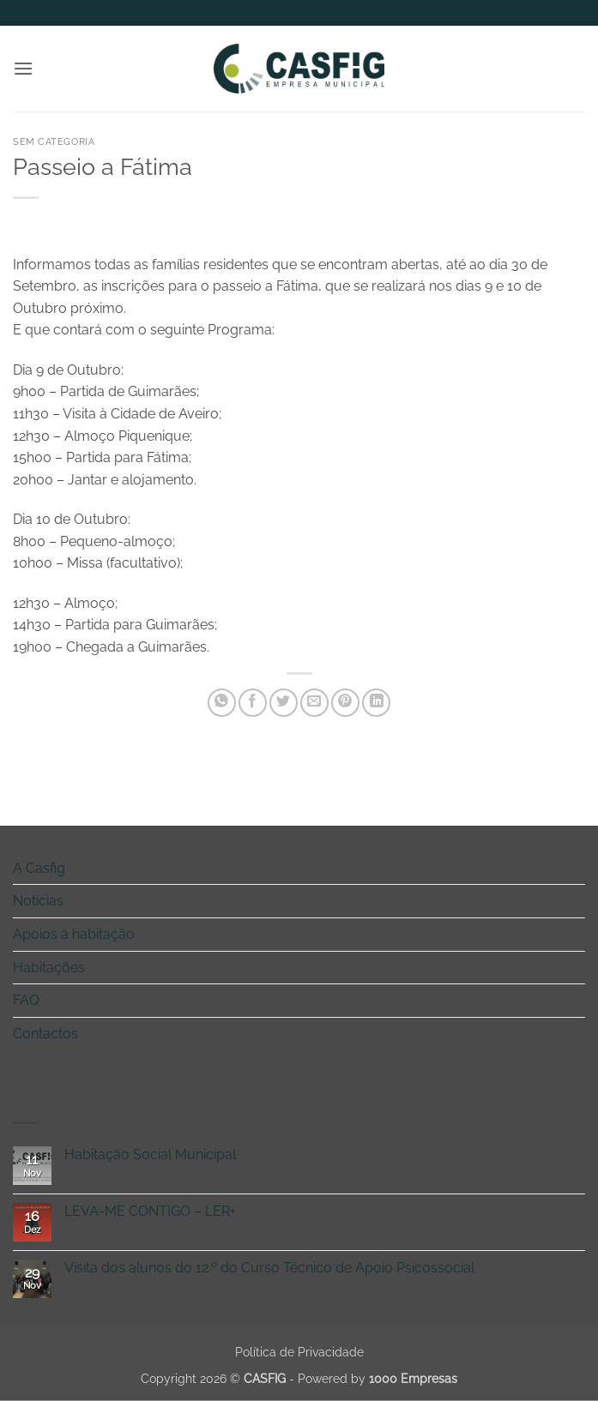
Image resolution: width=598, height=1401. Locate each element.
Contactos (45, 1033)
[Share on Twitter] (283, 702)
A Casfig (39, 868)
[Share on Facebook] (253, 702)
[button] (23, 68)
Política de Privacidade (299, 1351)
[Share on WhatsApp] (222, 702)
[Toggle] (575, 867)
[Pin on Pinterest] (345, 702)
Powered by (377, 1378)
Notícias (38, 901)
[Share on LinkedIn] (376, 702)
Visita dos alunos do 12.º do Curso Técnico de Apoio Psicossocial (269, 1268)
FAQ (26, 1000)
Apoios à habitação (74, 934)
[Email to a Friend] (314, 702)
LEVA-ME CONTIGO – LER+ (150, 1211)
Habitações (49, 967)
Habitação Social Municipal (150, 1154)
